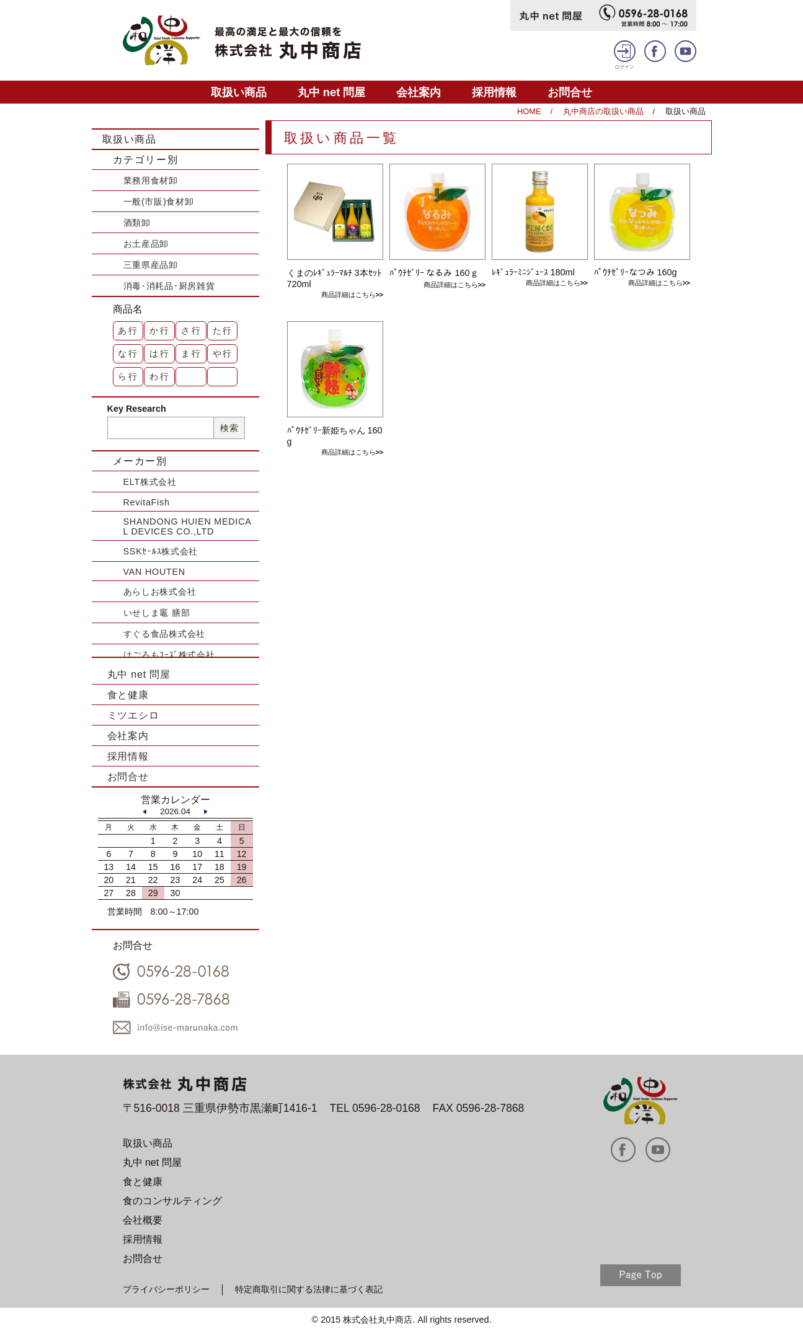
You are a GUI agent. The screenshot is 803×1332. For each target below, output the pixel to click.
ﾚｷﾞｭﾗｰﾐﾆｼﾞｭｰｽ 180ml (533, 272)
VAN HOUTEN (154, 572)
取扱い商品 (239, 92)
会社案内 (418, 92)
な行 (128, 353)
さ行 (191, 330)
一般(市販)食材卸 (158, 201)
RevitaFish (146, 502)
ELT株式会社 (150, 482)
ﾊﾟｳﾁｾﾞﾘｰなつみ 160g (635, 272)
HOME (529, 111)
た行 (223, 330)
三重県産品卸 (150, 265)
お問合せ (570, 92)
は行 (160, 353)
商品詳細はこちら (348, 294)
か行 (160, 330)
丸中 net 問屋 (332, 92)
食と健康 (128, 695)
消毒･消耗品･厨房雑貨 (169, 286)
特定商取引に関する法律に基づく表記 (309, 1289)
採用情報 (494, 92)
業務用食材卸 (150, 180)
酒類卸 (137, 223)
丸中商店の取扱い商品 (603, 111)
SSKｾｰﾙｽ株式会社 (160, 551)
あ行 (128, 330)
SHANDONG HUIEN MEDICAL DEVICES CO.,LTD (187, 526)
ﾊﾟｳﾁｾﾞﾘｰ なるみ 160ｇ (434, 273)
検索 (229, 428)
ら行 (128, 376)
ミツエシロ (133, 715)
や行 (223, 353)
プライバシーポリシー (166, 1289)
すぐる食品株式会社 (164, 634)
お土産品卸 (146, 244)
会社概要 (142, 1220)
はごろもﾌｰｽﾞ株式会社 (169, 655)
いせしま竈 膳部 (156, 613)
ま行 (191, 353)
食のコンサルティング (172, 1201)
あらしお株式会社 (160, 592)
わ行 (160, 376)
